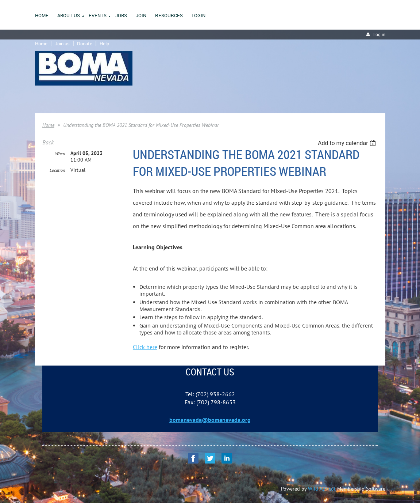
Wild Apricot (322, 488)
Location (57, 170)
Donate (84, 43)
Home (41, 43)
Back (48, 142)
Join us (62, 43)
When (60, 153)
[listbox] (348, 143)
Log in (379, 34)
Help (104, 43)
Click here (145, 347)
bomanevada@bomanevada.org (210, 419)
